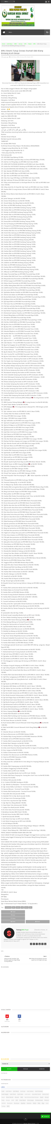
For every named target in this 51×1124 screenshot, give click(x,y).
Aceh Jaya (22, 1081)
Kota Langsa (30, 1090)
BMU (15, 44)
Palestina (29, 1093)
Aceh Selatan (30, 1081)
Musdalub (9, 1093)
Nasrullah (33, 1116)
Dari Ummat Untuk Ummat (31, 1087)
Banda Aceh (45, 1084)
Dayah (41, 1087)
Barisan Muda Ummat (29, 1113)
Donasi (20, 44)
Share (16, 911)
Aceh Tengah (5, 1084)
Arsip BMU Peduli (36, 1084)
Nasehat (23, 1093)
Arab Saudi (27, 1084)
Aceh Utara (20, 1084)
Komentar (41, 1059)
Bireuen (17, 1087)
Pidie (39, 1093)
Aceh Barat (8, 1081)
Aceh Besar (9, 44)
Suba (47, 1093)
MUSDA (4, 1093)
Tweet (5, 911)
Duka (3, 1090)
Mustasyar (16, 1093)
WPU (34, 44)
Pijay (43, 1093)
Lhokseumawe (39, 1090)
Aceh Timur (13, 1084)
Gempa (8, 1090)
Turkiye (3, 1096)
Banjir (3, 1087)
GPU (25, 44)
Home (3, 44)
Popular (25, 1059)
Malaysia (46, 1090)
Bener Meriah (9, 1087)
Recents (9, 1059)
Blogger (24, 1116)
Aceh (3, 1081)
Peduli (29, 44)
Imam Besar (22, 1090)
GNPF (12, 1090)
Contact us (45, 1106)
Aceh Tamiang (38, 1081)
